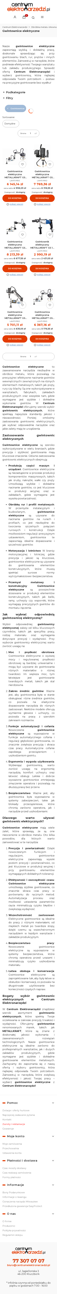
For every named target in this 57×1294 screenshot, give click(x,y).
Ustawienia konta (11, 1153)
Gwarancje (8, 1128)
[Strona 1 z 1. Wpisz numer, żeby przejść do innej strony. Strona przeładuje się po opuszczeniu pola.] (30, 133)
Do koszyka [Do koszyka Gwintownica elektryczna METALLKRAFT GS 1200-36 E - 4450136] (14, 198)
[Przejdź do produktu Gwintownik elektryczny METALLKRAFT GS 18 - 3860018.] (42, 227)
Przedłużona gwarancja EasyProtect (22, 1206)
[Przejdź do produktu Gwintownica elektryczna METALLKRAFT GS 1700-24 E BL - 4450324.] (42, 156)
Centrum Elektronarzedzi (14, 27)
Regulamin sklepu (12, 1235)
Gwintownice (15, 108)
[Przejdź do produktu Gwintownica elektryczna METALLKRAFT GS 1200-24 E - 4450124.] (14, 297)
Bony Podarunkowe (13, 1192)
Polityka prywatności (14, 1230)
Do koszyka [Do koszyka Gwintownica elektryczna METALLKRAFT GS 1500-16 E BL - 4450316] (42, 339)
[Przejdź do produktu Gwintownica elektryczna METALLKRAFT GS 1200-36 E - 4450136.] (14, 156)
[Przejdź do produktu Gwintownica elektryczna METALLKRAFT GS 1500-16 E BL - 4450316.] (42, 297)
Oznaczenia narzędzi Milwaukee (20, 1201)
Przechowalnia (10, 1148)
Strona (23, 133)
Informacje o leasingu (14, 1197)
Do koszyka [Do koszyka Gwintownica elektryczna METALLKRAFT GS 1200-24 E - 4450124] (14, 339)
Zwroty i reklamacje (13, 1124)
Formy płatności (11, 1177)
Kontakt (6, 1119)
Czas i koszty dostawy (14, 1168)
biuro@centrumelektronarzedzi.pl (28, 1265)
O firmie (7, 1221)
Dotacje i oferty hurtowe (15, 1110)
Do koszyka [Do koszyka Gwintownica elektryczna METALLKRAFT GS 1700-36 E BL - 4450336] (14, 268)
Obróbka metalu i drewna (44, 27)
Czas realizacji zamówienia (16, 1172)
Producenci (8, 1226)
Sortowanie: (8, 117)
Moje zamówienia (12, 1144)
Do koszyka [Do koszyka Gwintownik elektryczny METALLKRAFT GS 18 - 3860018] (42, 268)
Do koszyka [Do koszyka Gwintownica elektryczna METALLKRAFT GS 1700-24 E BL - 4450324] (42, 198)
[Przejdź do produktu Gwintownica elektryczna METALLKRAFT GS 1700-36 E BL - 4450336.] (14, 227)
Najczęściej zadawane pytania (18, 1115)
